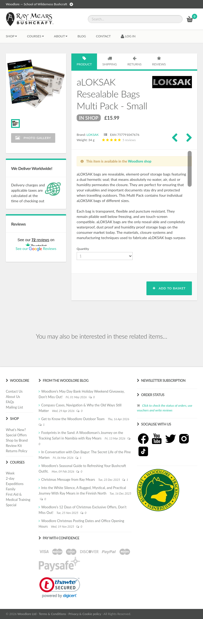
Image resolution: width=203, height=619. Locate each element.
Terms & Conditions (52, 614)
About (60, 36)
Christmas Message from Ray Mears (68, 479)
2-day (10, 478)
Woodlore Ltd (26, 614)
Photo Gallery (33, 138)
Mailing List (14, 407)
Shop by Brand (17, 440)
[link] (60, 587)
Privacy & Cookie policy (84, 614)
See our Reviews (36, 248)
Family (10, 489)
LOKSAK (92, 135)
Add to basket (169, 288)
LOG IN (128, 36)
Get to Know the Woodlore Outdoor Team (73, 419)
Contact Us (14, 391)
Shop (11, 36)
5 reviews (118, 140)
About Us (13, 396)
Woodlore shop (139, 161)
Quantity (83, 249)
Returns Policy (16, 451)
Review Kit (14, 445)
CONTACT (103, 36)
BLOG (81, 36)
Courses (35, 36)
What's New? (16, 430)
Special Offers (16, 435)
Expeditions (15, 484)
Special (11, 505)
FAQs (10, 402)
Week (10, 473)
